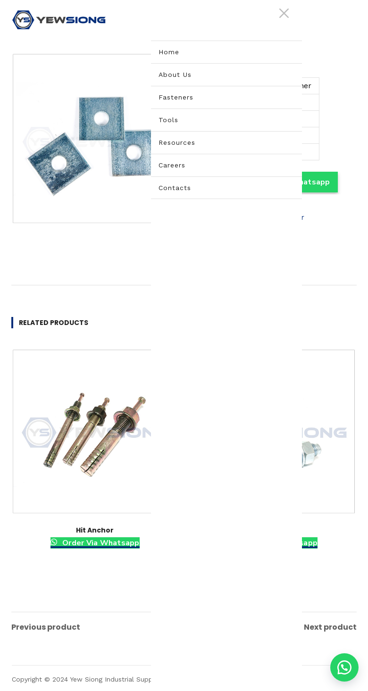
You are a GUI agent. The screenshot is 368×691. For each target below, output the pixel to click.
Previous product (45, 626)
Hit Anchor (95, 530)
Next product (330, 626)
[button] (344, 667)
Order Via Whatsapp (100, 543)
